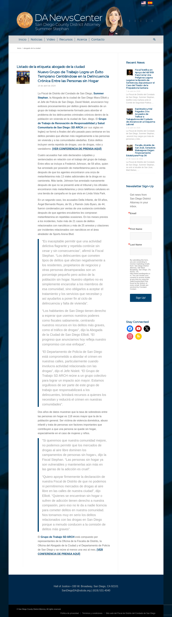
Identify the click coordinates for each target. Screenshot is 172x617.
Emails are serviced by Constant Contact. (139, 287)
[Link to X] (141, 21)
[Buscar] (153, 39)
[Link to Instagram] (146, 21)
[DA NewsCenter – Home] (73, 20)
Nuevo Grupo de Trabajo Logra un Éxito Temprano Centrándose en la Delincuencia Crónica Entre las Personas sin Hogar (73, 76)
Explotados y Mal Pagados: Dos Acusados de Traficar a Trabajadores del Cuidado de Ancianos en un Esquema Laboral (140, 117)
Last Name (136, 245)
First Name (136, 229)
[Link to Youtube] (135, 21)
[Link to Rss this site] (152, 21)
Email (133, 213)
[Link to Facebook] (129, 21)
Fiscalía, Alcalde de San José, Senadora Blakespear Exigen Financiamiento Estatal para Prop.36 (140, 150)
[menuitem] (23, 39)
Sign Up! (141, 297)
